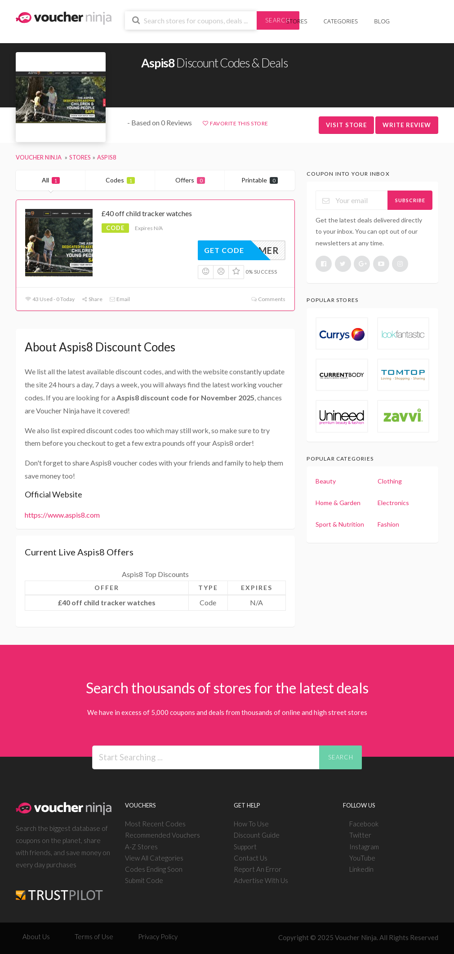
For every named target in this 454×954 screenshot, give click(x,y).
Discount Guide (257, 835)
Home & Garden (338, 502)
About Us (36, 936)
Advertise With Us (261, 880)
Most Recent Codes (155, 824)
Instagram (364, 847)
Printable (259, 180)
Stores (296, 21)
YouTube (362, 858)
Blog (382, 21)
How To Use (251, 824)
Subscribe (410, 200)
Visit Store (346, 125)
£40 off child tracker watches (147, 213)
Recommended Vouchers (162, 835)
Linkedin (361, 869)
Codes (120, 180)
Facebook (363, 824)
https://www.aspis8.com (62, 514)
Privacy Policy (158, 936)
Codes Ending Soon (153, 869)
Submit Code (144, 880)
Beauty (326, 481)
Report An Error (257, 869)
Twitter (360, 835)
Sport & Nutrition (340, 524)
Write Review (407, 125)
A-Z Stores (141, 847)
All (51, 180)
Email (119, 299)
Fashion (388, 524)
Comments (267, 299)
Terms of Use (94, 936)
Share (91, 299)
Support (245, 847)
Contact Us (250, 858)
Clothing (390, 481)
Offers (190, 180)
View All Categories (154, 858)
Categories (341, 21)
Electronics (393, 502)
